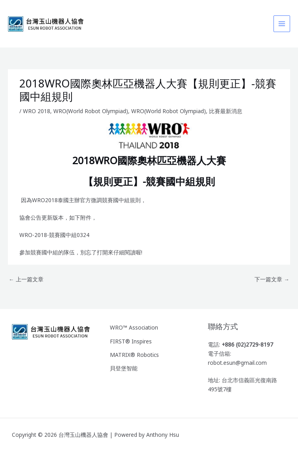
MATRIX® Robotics (134, 353)
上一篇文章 (26, 279)
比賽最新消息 (225, 111)
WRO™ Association (134, 327)
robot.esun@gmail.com (237, 362)
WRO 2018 (36, 111)
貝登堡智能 (124, 366)
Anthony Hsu (162, 434)
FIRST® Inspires (131, 340)
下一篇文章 (272, 279)
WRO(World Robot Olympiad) (90, 111)
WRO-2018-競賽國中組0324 (54, 235)
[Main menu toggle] (281, 23)
